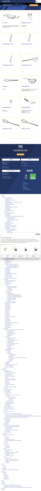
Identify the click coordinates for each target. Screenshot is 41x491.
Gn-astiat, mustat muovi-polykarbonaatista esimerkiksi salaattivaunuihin (17, 417)
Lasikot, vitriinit (7, 350)
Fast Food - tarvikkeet (8, 427)
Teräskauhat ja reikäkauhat (9, 384)
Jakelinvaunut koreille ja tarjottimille (11, 460)
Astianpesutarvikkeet (8, 203)
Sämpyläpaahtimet (8, 323)
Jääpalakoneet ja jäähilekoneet (10, 226)
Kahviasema (9, 231)
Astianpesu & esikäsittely (8, 197)
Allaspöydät (7, 451)
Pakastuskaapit (8, 272)
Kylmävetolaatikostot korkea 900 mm (13, 265)
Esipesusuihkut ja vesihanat (9, 204)
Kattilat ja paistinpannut (7, 407)
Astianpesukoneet (8, 198)
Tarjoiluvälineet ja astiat (7, 418)
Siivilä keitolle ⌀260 (25, 86)
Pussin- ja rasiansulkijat (9, 365)
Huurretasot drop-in (10, 330)
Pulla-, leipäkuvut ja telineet (9, 403)
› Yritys (24, 186)
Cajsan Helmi (6, 475)
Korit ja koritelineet (8, 404)
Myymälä (11, 159)
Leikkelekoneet (7, 205)
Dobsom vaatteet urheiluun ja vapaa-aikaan (11, 469)
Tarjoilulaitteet (6, 328)
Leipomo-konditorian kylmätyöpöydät (11, 267)
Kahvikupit (11, 399)
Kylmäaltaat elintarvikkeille (9, 259)
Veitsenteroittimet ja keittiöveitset (10, 386)
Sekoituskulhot (7, 382)
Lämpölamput (7, 362)
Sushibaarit (9, 347)
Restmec (5, 467)
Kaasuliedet (9, 291)
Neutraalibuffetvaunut (10, 344)
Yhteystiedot (4, 482)
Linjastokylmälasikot (12, 355)
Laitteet (3, 196)
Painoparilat (7, 310)
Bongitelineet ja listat (8, 371)
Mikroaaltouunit (8, 306)
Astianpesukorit (8, 201)
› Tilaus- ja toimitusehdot (27, 189)
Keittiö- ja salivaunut (8, 392)
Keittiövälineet (6, 370)
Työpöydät (7, 454)
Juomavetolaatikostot (10, 218)
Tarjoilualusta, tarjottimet (9, 411)
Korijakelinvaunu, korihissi (11, 337)
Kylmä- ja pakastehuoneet (9, 258)
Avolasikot (9, 351)
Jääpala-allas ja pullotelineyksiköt (10, 225)
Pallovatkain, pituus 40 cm (27, 43)
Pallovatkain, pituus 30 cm (8, 43)
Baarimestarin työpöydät (11, 217)
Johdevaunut (7, 461)
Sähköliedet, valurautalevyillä (12, 287)
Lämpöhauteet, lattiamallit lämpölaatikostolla (14, 296)
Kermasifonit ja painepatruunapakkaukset (12, 426)
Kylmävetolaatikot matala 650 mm (12, 266)
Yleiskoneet (7, 211)
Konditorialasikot (12, 354)
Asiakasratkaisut (4, 472)
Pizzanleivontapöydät (8, 274)
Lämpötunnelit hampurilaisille (10, 302)
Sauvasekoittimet (8, 208)
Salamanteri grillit (8, 320)
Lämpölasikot (9, 361)
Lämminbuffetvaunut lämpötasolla (13, 343)
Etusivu (3, 195)
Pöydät (5, 448)
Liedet (6, 285)
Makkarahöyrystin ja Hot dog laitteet (11, 364)
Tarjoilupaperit (7, 421)
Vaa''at (6, 385)
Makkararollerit (7, 305)
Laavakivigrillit (7, 284)
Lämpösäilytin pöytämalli (11, 301)
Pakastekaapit (7, 271)
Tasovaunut (7, 462)
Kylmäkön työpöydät (8, 261)
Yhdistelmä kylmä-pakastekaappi (10, 278)
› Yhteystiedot (25, 187)
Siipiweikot (5, 474)
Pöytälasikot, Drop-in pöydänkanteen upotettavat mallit (18, 357)
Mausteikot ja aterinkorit (9, 402)
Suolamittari (7, 383)
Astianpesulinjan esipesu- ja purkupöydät (12, 452)
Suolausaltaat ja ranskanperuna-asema (11, 322)
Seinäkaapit (7, 446)
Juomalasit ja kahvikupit (11, 397)
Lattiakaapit (7, 445)
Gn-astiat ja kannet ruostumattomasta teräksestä (13, 413)
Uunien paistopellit (8, 389)
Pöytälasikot (11, 356)
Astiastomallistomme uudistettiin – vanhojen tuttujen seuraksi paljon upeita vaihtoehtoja (18, 487)
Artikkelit (3, 483)
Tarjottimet (5, 410)
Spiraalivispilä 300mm (26, 107)
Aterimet (8, 396)
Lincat (5, 466)
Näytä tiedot (36, 253)
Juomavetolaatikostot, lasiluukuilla (13, 219)
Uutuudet (5, 368)
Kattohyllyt (7, 437)
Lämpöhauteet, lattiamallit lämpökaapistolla (14, 295)
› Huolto (24, 184)
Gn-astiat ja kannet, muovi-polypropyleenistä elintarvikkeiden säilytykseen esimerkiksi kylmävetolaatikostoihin (23, 416)
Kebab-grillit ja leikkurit (9, 281)
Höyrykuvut (5, 441)
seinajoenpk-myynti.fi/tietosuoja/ (10, 244)
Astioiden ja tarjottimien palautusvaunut (11, 459)
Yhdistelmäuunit (8, 327)
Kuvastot (3, 488)
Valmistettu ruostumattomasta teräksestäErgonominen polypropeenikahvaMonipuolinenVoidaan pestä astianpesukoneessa (27, 111)
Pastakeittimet (7, 314)
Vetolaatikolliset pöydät (9, 455)
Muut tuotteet (4, 468)
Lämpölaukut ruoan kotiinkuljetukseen (11, 430)
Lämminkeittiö (6, 279)
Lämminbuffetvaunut (10, 342)
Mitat (6, 377)
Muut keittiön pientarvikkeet (9, 378)
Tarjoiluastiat (7, 419)
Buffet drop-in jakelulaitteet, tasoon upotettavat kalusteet (14, 329)
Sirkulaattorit (7, 321)
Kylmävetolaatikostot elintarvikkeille (11, 264)
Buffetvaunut (7, 336)
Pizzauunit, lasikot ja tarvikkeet (10, 316)
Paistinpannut (7, 312)
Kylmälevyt (7, 393)
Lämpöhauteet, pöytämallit (11, 298)
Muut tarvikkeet (6, 424)
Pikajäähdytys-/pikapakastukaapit (11, 273)
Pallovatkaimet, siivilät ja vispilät (10, 379)
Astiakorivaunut (8, 458)
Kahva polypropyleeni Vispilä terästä (24, 26)
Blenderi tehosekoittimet (9, 223)
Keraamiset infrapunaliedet (11, 286)
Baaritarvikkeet (7, 222)
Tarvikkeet (3, 369)
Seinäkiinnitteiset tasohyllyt (9, 439)
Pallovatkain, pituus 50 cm (8, 65)
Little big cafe (6, 476)
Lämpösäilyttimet (8, 292)
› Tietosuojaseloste (26, 188)
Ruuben (5, 473)
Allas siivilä (5, 22)
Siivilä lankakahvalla (7, 107)
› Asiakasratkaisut (25, 183)
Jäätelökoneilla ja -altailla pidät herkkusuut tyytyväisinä (13, 486)
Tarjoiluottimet (7, 420)
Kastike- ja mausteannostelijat (10, 372)
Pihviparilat (7, 315)
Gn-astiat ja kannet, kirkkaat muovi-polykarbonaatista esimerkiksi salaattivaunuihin (18, 414)
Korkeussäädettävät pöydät (9, 453)
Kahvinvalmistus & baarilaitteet (9, 212)
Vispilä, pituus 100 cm (7, 128)
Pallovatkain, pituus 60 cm (27, 65)
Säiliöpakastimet (8, 275)
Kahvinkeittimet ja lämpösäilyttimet (11, 229)
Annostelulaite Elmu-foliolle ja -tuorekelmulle (12, 425)
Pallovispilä (5, 86)
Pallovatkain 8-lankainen (26, 22)
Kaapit (5, 444)
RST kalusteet (4, 433)
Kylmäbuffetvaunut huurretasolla (12, 340)
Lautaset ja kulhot (10, 400)
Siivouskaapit (7, 447)
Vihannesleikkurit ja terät (9, 210)
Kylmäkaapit (7, 260)
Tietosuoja (3, 489)
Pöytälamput (7, 405)
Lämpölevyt (9, 300)
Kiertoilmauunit (7, 282)
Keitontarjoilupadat (10, 293)
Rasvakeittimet (7, 319)
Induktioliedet (9, 288)
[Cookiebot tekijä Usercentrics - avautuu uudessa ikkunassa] (36, 234)
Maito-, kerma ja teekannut (9, 406)
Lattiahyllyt (7, 438)
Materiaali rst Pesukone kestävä (5, 111)
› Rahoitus (24, 182)
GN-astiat (5, 412)
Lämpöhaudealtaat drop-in (11, 333)
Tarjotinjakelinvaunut (10, 348)
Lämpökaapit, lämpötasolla (11, 299)
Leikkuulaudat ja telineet (9, 375)
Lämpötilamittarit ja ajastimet (10, 376)
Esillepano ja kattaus (7, 390)
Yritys (3, 481)
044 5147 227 (6, 173)
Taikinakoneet (7, 209)
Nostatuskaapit (7, 308)
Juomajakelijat (7, 391)
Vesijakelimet (9, 335)
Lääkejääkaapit (7, 268)
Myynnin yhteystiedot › (24, 165)
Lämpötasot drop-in (10, 334)
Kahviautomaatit (10, 232)
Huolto (3, 480)
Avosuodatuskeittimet (10, 230)
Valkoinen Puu (6, 479)
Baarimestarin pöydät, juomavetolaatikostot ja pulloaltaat (14, 216)
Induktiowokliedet (10, 289)
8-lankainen (4, 89)
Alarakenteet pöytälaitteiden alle (10, 280)
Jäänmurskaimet (8, 224)
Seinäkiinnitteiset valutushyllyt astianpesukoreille (13, 440)
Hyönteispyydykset (8, 428)
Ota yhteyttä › (33, 5)
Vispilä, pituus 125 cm (26, 128)
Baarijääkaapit (7, 215)
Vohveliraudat (7, 326)
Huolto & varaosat (11, 170)
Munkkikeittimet (8, 307)
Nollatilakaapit (7, 270)
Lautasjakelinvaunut (10, 341)
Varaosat (3, 465)
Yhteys (30, 159)
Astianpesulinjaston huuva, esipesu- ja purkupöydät (13, 202)
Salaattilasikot (11, 358)
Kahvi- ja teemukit (12, 398)
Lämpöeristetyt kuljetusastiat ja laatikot (13, 294)
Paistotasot (7, 313)
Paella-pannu (7, 309)
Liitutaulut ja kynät (8, 432)
